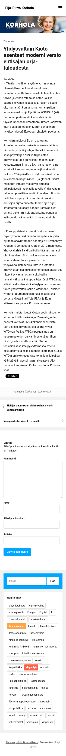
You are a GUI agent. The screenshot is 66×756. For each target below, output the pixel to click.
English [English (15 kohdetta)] (43, 612)
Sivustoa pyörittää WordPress (22, 742)
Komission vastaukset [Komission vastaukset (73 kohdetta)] (45, 646)
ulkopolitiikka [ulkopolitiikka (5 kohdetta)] (16, 708)
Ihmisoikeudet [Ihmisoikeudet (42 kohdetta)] (16, 626)
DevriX (32, 746)
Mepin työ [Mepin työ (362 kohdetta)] (31, 667)
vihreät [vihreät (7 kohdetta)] (51, 715)
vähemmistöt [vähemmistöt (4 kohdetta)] (16, 722)
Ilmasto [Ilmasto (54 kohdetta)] (32, 626)
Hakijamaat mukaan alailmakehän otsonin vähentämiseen (30, 407)
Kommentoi (44, 391)
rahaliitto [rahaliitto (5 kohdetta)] (13, 687)
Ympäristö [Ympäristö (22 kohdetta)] (47, 722)
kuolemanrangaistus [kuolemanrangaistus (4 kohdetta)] (20, 660)
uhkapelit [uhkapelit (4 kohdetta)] (45, 701)
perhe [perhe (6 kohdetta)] (12, 674)
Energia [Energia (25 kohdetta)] (31, 612)
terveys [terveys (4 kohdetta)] (13, 694)
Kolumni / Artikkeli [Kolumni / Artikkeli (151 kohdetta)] (19, 646)
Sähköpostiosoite (14, 518)
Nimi (7, 502)
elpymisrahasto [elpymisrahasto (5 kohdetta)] (17, 605)
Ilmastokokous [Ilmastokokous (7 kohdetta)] (48, 626)
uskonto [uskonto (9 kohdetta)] (31, 708)
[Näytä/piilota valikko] (60, 7)
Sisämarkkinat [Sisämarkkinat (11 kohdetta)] (30, 687)
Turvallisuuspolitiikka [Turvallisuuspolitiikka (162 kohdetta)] (31, 694)
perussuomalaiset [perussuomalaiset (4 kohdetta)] (28, 674)
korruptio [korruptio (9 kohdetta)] (13, 653)
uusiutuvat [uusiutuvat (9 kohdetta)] (45, 708)
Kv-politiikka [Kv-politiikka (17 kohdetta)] (15, 667)
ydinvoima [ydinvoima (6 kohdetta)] (32, 722)
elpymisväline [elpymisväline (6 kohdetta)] (36, 605)
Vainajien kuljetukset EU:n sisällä (22, 421)
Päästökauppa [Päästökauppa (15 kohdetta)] (37, 680)
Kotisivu (8, 534)
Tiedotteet (9, 41)
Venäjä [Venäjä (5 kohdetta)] (22, 715)
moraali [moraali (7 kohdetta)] (44, 667)
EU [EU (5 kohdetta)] (52, 612)
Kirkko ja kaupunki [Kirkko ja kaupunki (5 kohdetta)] (19, 639)
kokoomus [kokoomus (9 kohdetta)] (38, 639)
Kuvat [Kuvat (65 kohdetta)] (38, 660)
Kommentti (10, 458)
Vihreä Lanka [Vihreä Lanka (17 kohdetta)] (37, 715)
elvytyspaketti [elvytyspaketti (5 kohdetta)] (16, 612)
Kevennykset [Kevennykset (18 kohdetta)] (37, 633)
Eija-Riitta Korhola (19, 8)
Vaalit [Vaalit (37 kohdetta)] (12, 715)
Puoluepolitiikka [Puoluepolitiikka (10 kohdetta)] (17, 680)
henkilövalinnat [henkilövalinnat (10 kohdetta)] (38, 619)
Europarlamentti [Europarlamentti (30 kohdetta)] (17, 619)
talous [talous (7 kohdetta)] (44, 687)
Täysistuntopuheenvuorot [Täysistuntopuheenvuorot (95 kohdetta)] (22, 701)
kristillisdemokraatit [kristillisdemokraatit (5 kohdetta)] (33, 653)
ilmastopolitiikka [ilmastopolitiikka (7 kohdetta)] (18, 633)
